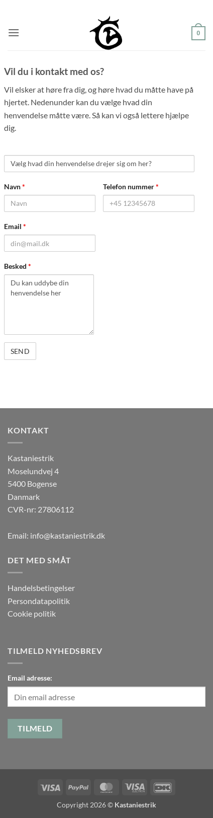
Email (15, 226)
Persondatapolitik (39, 601)
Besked (17, 266)
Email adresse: (30, 678)
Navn (14, 186)
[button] (14, 32)
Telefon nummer (131, 186)
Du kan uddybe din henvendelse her (49, 304)
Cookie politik (32, 613)
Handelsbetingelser (41, 587)
